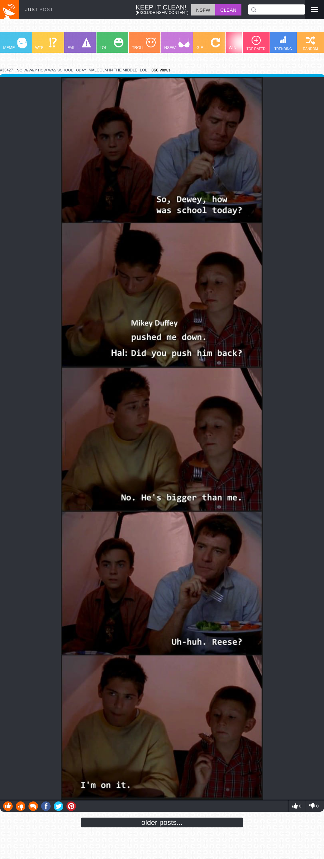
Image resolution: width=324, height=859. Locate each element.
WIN (241, 44)
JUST (39, 9)
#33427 (6, 70)
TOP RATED (255, 43)
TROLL (144, 44)
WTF (46, 44)
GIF (208, 44)
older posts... (162, 822)
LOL (111, 44)
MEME (15, 44)
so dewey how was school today (51, 70)
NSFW (177, 44)
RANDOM (310, 43)
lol (143, 70)
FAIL (79, 44)
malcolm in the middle (113, 70)
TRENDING (283, 43)
